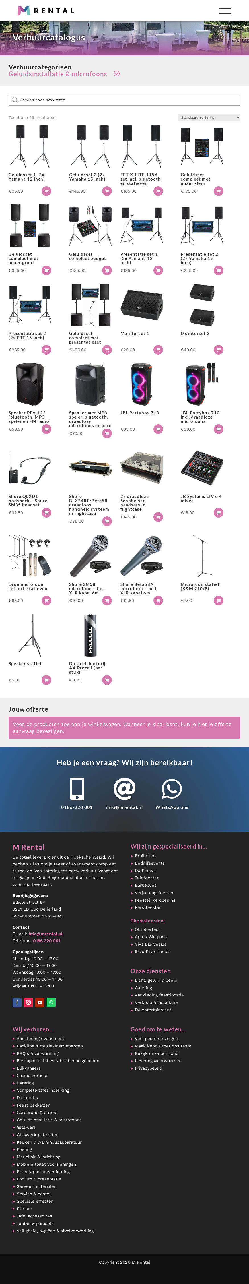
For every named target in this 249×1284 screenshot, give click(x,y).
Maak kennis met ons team (163, 1046)
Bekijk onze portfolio (156, 1053)
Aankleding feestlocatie (159, 995)
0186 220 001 (46, 940)
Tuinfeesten (147, 877)
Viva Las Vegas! (150, 944)
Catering (143, 987)
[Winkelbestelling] (209, 117)
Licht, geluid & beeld (156, 980)
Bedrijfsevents (150, 863)
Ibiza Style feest (152, 951)
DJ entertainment (153, 1009)
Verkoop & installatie (156, 1002)
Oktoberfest (147, 929)
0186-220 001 (77, 807)
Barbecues (146, 885)
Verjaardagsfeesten (154, 892)
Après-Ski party (151, 936)
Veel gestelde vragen (156, 1038)
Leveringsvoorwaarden (158, 1060)
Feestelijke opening (155, 900)
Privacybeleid (148, 1068)
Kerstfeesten (148, 907)
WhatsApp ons (171, 807)
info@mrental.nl (124, 807)
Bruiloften (145, 855)
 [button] (46, 191)
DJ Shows (145, 870)
